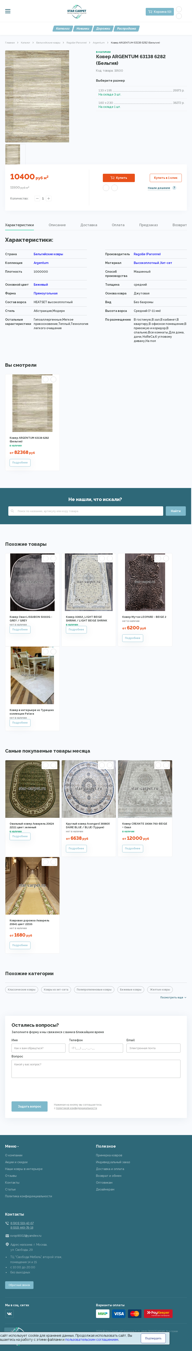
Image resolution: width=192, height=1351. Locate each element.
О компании (13, 1155)
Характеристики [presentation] (19, 225)
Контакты (12, 1182)
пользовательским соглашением (91, 1340)
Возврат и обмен (108, 1175)
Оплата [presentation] (118, 225)
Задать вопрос (29, 1106)
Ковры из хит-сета (56, 989)
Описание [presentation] (57, 225)
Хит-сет (166, 263)
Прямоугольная (46, 293)
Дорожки (103, 28)
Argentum (99, 42)
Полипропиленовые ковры (94, 989)
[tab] (19, 225)
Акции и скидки (16, 1162)
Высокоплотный (147, 263)
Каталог (63, 28)
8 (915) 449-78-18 (21, 1227)
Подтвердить (153, 1338)
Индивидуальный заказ (113, 1162)
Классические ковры (21, 989)
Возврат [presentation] (180, 225)
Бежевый (41, 284)
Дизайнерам (105, 1189)
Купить (121, 178)
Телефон (76, 1040)
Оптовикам (104, 1182)
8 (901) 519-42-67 (21, 1223)
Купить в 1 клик (165, 178)
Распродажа (126, 28)
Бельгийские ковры (48, 42)
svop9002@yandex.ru (25, 1235)
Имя (15, 1040)
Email (131, 1040)
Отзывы (11, 1175)
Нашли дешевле (159, 188)
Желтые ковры (160, 989)
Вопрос (17, 1056)
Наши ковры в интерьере (24, 1169)
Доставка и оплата (110, 1169)
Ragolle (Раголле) (77, 42)
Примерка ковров (109, 1155)
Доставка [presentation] (88, 225)
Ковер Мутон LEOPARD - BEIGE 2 (144, 616)
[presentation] (44, 1088)
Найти (176, 511)
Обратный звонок (19, 1285)
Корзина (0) (162, 11)
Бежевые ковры (130, 989)
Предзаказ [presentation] (148, 225)
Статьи (10, 1189)
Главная (10, 42)
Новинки (83, 28)
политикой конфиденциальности (76, 1108)
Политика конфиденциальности (28, 1196)
